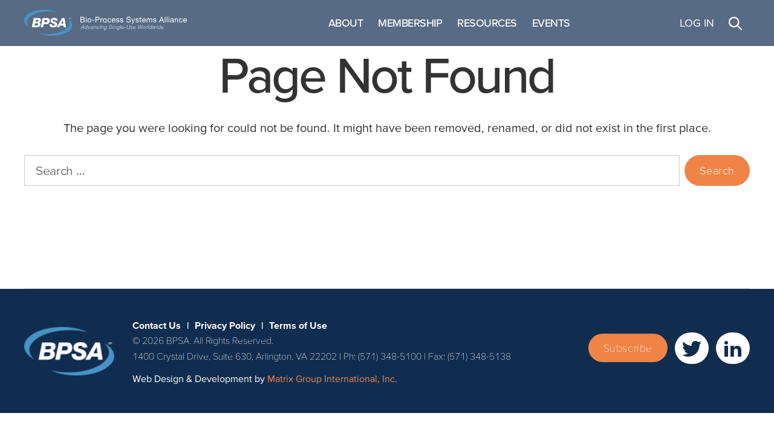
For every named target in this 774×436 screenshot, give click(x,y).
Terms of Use (159, 269)
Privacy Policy (91, 269)
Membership (462, 28)
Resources (539, 28)
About (397, 28)
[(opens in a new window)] (692, 359)
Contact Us (28, 269)
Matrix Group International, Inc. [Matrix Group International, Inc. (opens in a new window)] (332, 390)
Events (603, 28)
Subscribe (627, 359)
